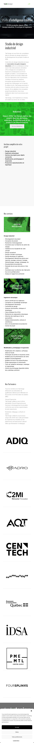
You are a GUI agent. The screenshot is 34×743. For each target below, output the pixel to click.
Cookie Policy (16, 741)
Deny (16, 732)
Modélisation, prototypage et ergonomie (16, 348)
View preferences (17, 737)
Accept (17, 727)
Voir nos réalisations (17, 126)
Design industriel (9, 236)
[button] (31, 711)
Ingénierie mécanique (10, 297)
